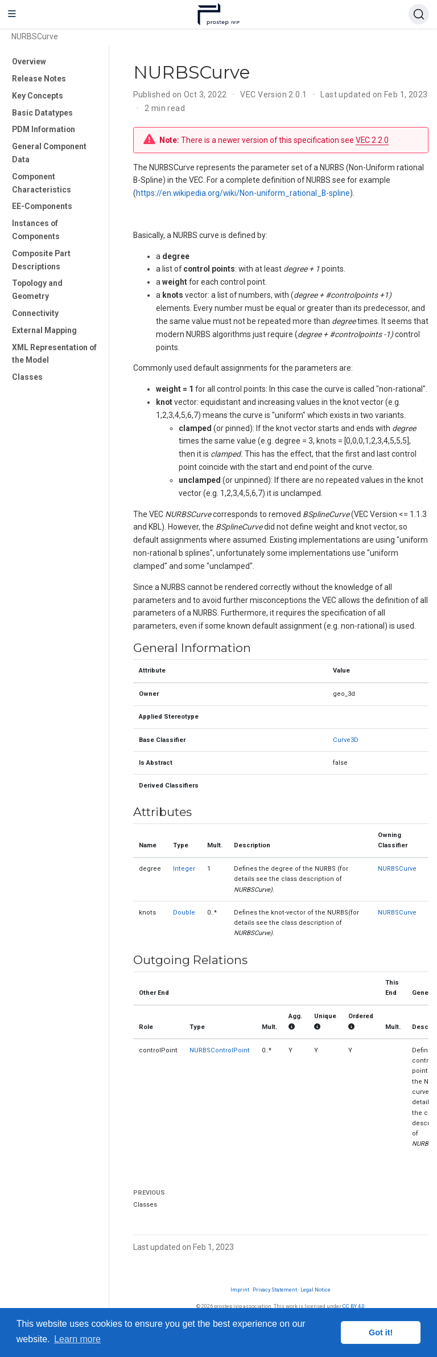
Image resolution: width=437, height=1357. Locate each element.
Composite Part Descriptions (41, 260)
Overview (29, 61)
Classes (27, 377)
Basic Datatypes (42, 112)
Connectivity (35, 313)
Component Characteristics (41, 183)
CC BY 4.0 (354, 1306)
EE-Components (42, 206)
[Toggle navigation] (12, 14)
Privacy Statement (275, 1289)
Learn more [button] (77, 1339)
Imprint (239, 1289)
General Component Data (49, 153)
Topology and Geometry (37, 289)
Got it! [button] (381, 1332)
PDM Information (43, 129)
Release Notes (39, 78)
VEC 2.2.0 (372, 140)
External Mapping (44, 330)
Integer (184, 868)
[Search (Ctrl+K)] (419, 14)
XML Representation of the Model (54, 354)
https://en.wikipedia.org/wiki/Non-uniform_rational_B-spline (243, 193)
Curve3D (345, 740)
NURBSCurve (397, 868)
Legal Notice (315, 1289)
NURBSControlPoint (219, 1050)
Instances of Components (36, 230)
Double (184, 912)
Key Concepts (37, 95)
